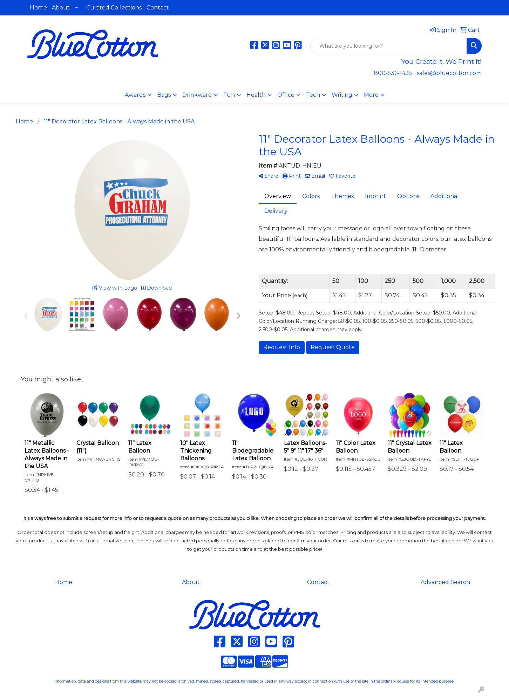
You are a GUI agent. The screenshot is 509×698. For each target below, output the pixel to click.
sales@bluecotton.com (449, 73)
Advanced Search (445, 582)
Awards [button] (135, 95)
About (61, 7)
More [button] (371, 95)
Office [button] (285, 95)
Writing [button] (342, 95)
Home (38, 7)
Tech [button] (313, 95)
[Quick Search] (388, 46)
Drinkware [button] (197, 95)
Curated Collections (114, 7)
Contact (158, 7)
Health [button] (256, 95)
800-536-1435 (393, 73)
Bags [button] (164, 95)
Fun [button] (229, 95)
